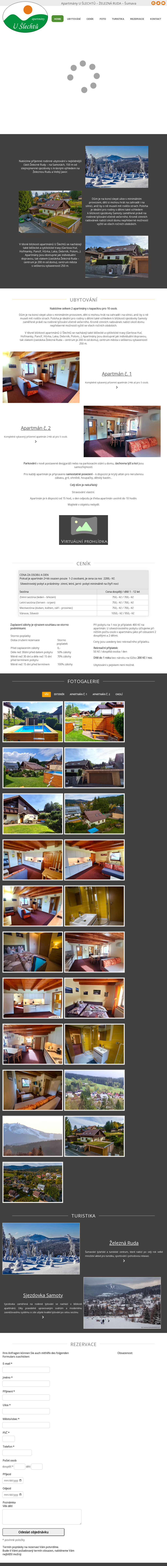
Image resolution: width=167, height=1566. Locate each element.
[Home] (158, 3)
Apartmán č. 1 (117, 373)
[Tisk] (163, 3)
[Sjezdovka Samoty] (122, 1303)
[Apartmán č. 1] (40, 377)
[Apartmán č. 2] (122, 431)
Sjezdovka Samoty (43, 1295)
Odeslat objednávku (33, 1532)
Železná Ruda (124, 1243)
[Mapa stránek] (153, 3)
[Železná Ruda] (40, 1249)
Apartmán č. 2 (36, 428)
